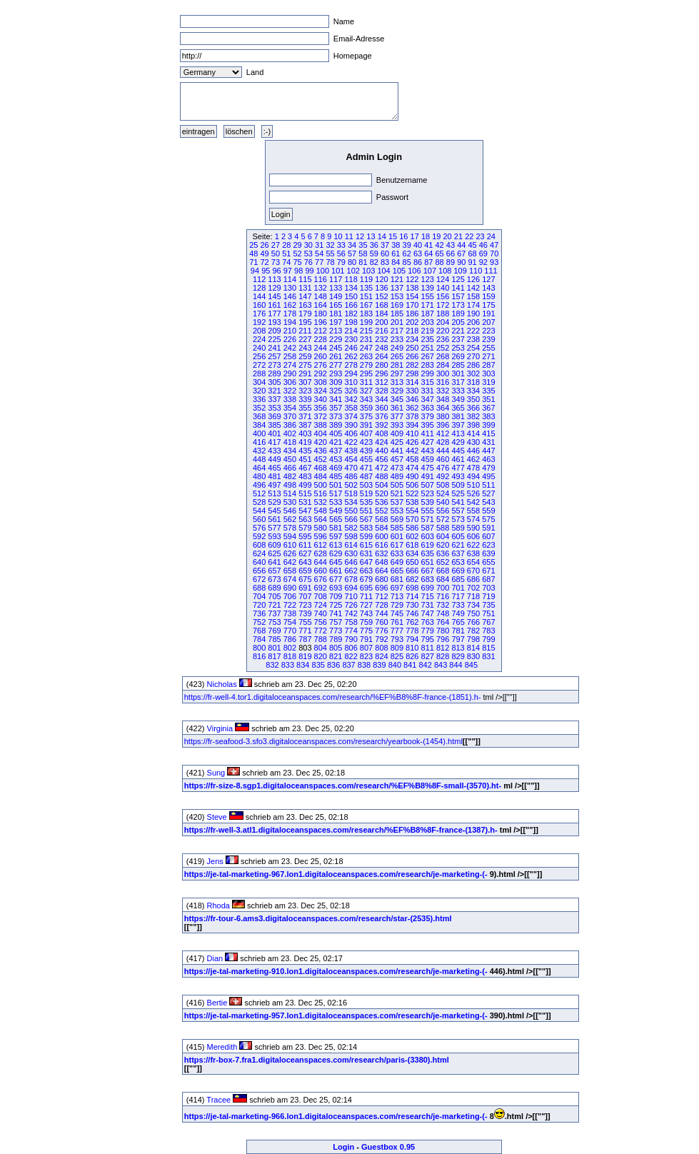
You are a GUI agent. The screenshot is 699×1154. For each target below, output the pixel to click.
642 (289, 562)
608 (259, 545)
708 (320, 596)
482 (289, 476)
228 (320, 339)
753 (274, 622)
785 (274, 639)
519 (366, 493)
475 (427, 467)
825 (397, 656)
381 (457, 416)
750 (473, 613)
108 (444, 270)
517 (335, 493)
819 (304, 656)
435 (304, 450)
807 (366, 647)
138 (412, 288)
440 (381, 450)
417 (274, 442)
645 (335, 562)
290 (289, 373)
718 (473, 596)
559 (488, 510)
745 (397, 613)
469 (335, 467)
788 (320, 639)
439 (366, 450)
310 (350, 382)
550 (350, 510)
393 (397, 425)
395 (427, 425)
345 (397, 399)
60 (385, 253)
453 (335, 459)
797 (457, 639)
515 (304, 493)
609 (274, 545)
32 (330, 245)
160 (259, 305)
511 (488, 485)
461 (457, 459)
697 (397, 587)
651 (427, 562)
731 (427, 605)
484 (320, 476)
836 (333, 665)
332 (442, 390)
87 (428, 262)
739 (304, 613)
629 (335, 553)
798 (473, 639)
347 (427, 399)
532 (320, 502)
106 (414, 270)
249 (397, 347)
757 (335, 622)
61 (395, 253)
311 (366, 382)
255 (488, 347)
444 (442, 450)
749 (457, 613)
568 (381, 519)
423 (366, 442)
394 (412, 425)
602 (412, 536)
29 (297, 245)
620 (442, 545)
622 (473, 545)
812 (442, 647)
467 (304, 467)
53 (308, 253)
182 (350, 313)
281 (397, 365)
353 (274, 407)
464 (259, 467)
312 (381, 382)
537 (397, 502)
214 (350, 330)
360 (381, 407)
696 (381, 587)
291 (304, 373)
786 (289, 639)
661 (335, 570)
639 (488, 553)
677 (335, 579)
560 (259, 519)
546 (289, 510)
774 (350, 630)
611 (304, 545)
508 (442, 485)
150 (350, 296)
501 (335, 485)
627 (304, 553)
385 (274, 425)
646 (350, 562)
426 (412, 442)
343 (366, 399)
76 (308, 262)
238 (473, 339)
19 (436, 236)
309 (335, 382)
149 (335, 296)
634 (412, 553)
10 (337, 236)
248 (381, 347)
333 (457, 390)
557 (457, 510)
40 (417, 245)
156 (442, 296)
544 (259, 510)
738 (289, 613)
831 (488, 656)
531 (304, 502)
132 (320, 288)
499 (304, 485)
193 (274, 322)
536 (381, 502)
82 (374, 262)
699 (427, 587)
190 (473, 313)
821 (335, 656)
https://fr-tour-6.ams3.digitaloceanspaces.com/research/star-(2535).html (318, 918)
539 (427, 502)
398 (473, 425)
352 (259, 407)
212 (320, 330)
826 (412, 656)
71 (253, 262)
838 (364, 665)
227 (304, 339)
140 (442, 288)
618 (412, 545)
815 (488, 647)
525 (457, 493)
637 (457, 553)
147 (304, 296)
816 (259, 656)
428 (442, 442)
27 (275, 245)
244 (320, 347)
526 (473, 493)
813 (457, 647)
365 (457, 407)
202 (412, 322)
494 (473, 476)
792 (381, 639)
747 (427, 613)
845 (471, 665)
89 (450, 262)
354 (289, 407)
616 (381, 545)
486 (350, 476)
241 (274, 347)
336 (259, 399)
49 (265, 253)
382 (473, 416)
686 (473, 579)
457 (397, 459)
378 (412, 416)
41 (428, 245)
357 (335, 407)
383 (488, 416)
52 (297, 253)
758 (350, 622)
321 (274, 390)
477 (457, 467)
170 (412, 305)
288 (259, 373)
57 (352, 253)
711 (366, 596)
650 (412, 562)
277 (335, 365)
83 (385, 262)
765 (457, 622)
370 (289, 416)
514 (289, 493)
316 (442, 382)
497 (274, 485)
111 (490, 270)
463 (488, 459)
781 (457, 630)
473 (397, 467)
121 (397, 279)
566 (350, 519)
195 (304, 322)
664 (381, 570)
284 (442, 365)
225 (274, 339)
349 (457, 399)
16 (403, 236)
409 (397, 433)
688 (259, 587)
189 (457, 313)
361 (397, 407)
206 (473, 322)
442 (412, 450)
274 (289, 365)
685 (457, 579)
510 (473, 485)
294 (350, 373)
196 (320, 322)
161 (274, 305)
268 (442, 356)
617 (397, 545)
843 (440, 665)
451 (304, 459)
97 (287, 270)
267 (427, 356)
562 (289, 519)
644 (320, 562)
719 (488, 596)
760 (381, 622)
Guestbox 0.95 (388, 1147)
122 (412, 279)
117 (335, 279)
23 (480, 236)
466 (289, 467)
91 (472, 262)
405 (335, 433)
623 (488, 545)
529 (274, 502)
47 (494, 245)
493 (457, 476)
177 (274, 313)
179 (304, 313)
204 (442, 322)
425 (397, 442)
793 (397, 639)
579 (304, 527)
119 (366, 279)
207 (488, 322)
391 (366, 425)
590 (473, 527)
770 (289, 630)
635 (427, 553)
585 (397, 527)
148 (320, 296)
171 (427, 305)
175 (488, 305)
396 (442, 425)
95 (265, 270)
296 (381, 373)
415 (488, 433)
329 (397, 390)
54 (319, 253)
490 (412, 476)
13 (370, 236)
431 (488, 442)
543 (488, 502)
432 (259, 450)
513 (274, 493)
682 (412, 579)
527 (488, 493)
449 (274, 459)
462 (473, 459)
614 (350, 545)
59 (374, 253)
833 (287, 665)
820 (320, 656)
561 (274, 519)
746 (412, 613)
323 (304, 390)
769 (274, 630)
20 (447, 236)
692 (320, 587)
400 (259, 433)
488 (381, 476)
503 (366, 485)
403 (304, 433)
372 (320, 416)
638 (473, 553)
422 (350, 442)
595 (304, 536)
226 (289, 339)
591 (488, 527)
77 (319, 262)
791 (366, 639)
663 (366, 570)
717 (457, 596)
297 (397, 373)
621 (457, 545)
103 (368, 270)
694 (350, 587)
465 (274, 467)
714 (412, 596)
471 (366, 467)
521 (397, 493)
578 (289, 527)
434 (289, 450)
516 (320, 493)
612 (320, 545)
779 (427, 630)
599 (366, 536)
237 (457, 339)
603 (427, 536)
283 (427, 365)
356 (320, 407)
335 (488, 390)
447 (488, 450)
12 (360, 236)
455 (366, 459)
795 (427, 639)
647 (366, 562)
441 (397, 450)
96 (276, 270)
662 (350, 570)
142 (473, 288)
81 (362, 262)
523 (427, 493)
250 (412, 347)
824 (381, 656)
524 (442, 493)
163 (304, 305)
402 (289, 433)
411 (427, 433)
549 (335, 510)
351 (488, 399)
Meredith (222, 1047)
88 (440, 262)
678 (350, 579)
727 (366, 605)
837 (348, 665)
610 (289, 545)
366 (473, 407)
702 (473, 587)
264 (381, 356)
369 (274, 416)
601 (397, 536)
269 (457, 356)
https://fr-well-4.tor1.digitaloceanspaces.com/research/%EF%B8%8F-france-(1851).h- (332, 697)
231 (366, 339)
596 (320, 536)
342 (350, 399)
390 (350, 425)
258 (289, 356)
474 (412, 467)
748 (442, 613)
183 (366, 313)
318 (473, 382)
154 (412, 296)
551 (366, 510)
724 (320, 605)
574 (473, 519)
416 (259, 442)
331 (427, 390)
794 (412, 639)
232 (381, 339)
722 (289, 605)
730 (412, 605)
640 (259, 562)
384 (259, 425)
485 (335, 476)
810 (412, 647)
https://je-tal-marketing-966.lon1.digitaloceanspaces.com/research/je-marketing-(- (336, 1116)
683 (427, 579)
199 (366, 322)
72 (265, 262)
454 (350, 459)
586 (412, 527)
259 (304, 356)
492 (442, 476)
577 (274, 527)
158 (473, 296)
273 (274, 365)
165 (335, 305)
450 (289, 459)
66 (450, 253)
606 (473, 536)
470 (350, 467)
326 (350, 390)
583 (366, 527)
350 (473, 399)
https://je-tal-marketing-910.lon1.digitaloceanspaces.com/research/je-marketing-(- (336, 971)
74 (286, 262)
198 (350, 322)
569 (397, 519)
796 (442, 639)
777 (397, 630)
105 (399, 270)
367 (488, 407)
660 (320, 570)
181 (335, 313)
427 (427, 442)
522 (412, 493)
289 (274, 373)
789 (335, 639)
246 (350, 347)
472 (381, 467)
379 (427, 416)
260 (320, 356)
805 (335, 647)
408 (381, 433)
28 (286, 245)
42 (440, 245)
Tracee (218, 1099)
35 (362, 245)
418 (289, 442)
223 (488, 330)
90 (461, 262)
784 (259, 639)
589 (457, 527)
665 (397, 570)
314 (412, 382)
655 (488, 562)
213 (335, 330)
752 (259, 622)
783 (488, 630)
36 (374, 245)
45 (472, 245)
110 (475, 270)
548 (320, 510)
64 (428, 253)
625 (274, 553)
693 (335, 587)
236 (442, 339)
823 (366, 656)
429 (457, 442)
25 (253, 245)
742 (350, 613)
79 (341, 262)
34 (352, 245)
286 (473, 365)
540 (442, 502)
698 (412, 587)
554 (412, 510)
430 (473, 442)
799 (488, 639)
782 (473, 630)
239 (488, 339)
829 (457, 656)
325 (335, 390)
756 (320, 622)
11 (349, 236)
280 (381, 365)
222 (473, 330)
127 (488, 279)
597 (335, 536)
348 (442, 399)
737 (274, 613)
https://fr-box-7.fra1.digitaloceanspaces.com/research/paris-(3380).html (316, 1059)
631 (366, 553)
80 (352, 262)
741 (335, 613)
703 (488, 587)
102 (353, 270)
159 (488, 296)
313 (397, 382)
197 (335, 322)
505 (397, 485)
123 (427, 279)
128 (259, 288)
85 (407, 262)
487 (366, 476)
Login (343, 1147)
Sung (216, 772)
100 (322, 270)
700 (442, 587)
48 (253, 253)
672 (259, 579)
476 (442, 467)
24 (491, 236)
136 (381, 288)
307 (304, 382)
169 (397, 305)
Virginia (220, 728)
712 (381, 596)
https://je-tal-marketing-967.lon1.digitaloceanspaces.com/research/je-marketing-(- (336, 874)
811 (427, 647)
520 (381, 493)
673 (274, 579)
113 (274, 279)
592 (259, 536)
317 (457, 382)
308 (320, 382)
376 (381, 416)
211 (304, 330)
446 (473, 450)
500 (320, 485)
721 (274, 605)
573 (457, 519)
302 (473, 373)
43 (450, 245)
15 (392, 236)
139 (427, 288)
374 (350, 416)
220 (442, 330)
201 (397, 322)
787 (304, 639)
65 (440, 253)
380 (442, 416)
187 (427, 313)
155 (427, 296)
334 (473, 390)
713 (397, 596)
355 (304, 407)
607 (488, 536)
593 (274, 536)
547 (304, 510)
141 (457, 288)
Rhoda (218, 905)
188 (442, 313)
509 (457, 485)
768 (259, 630)
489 (397, 476)
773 (335, 630)
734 (473, 605)
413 (457, 433)
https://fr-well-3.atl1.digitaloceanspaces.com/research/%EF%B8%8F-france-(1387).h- (341, 830)
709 (335, 596)
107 (429, 270)
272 (259, 365)
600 (381, 536)
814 (473, 647)
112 (259, 279)
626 (289, 553)
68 (472, 253)
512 (259, 493)
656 (259, 570)
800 (259, 647)
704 (259, 596)
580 (320, 527)
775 (366, 630)
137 (397, 288)
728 (381, 605)
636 (442, 553)
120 (381, 279)
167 (366, 305)
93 (494, 262)
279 (366, 365)
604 (442, 536)
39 (407, 245)
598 (350, 536)
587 (427, 527)
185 (397, 313)
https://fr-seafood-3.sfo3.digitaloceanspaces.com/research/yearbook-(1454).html (323, 741)
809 (397, 647)
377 (397, 416)
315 (427, 382)
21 (458, 236)
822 (350, 656)
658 (289, 570)
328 (381, 390)
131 (304, 288)
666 (412, 570)
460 (442, 459)
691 (304, 587)
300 (442, 373)
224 (259, 339)
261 (335, 356)
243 (304, 347)
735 (488, 605)
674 (289, 579)
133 (335, 288)
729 (397, 605)
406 (350, 433)
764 (442, 622)
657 (274, 570)
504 (381, 485)
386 (289, 425)
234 (412, 339)
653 (457, 562)
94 (255, 270)
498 (289, 485)
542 (473, 502)
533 (335, 502)
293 (335, 373)
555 (427, 510)
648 (381, 562)
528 (259, 502)
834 (302, 665)
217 (397, 330)
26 (265, 245)
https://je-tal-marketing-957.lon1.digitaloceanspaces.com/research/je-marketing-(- (336, 1015)
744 (381, 613)
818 (289, 656)
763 (427, 622)
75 (297, 262)
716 (442, 596)
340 (320, 399)
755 (304, 622)
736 (259, 613)
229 (335, 339)
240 (259, 347)
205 (457, 322)
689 (274, 587)
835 (318, 665)
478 (473, 467)
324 (320, 390)
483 (304, 476)
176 (259, 313)
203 (427, 322)
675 (304, 579)
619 (427, 545)
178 (289, 313)
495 (488, 476)
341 (335, 399)
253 (457, 347)
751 (488, 613)
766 (473, 622)
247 (366, 347)
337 (274, 399)
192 (259, 322)
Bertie (217, 1002)
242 (289, 347)
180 (320, 313)
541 (457, 502)
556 (442, 510)
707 (304, 596)
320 (259, 390)
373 (335, 416)
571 (427, 519)
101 (337, 270)
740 (320, 613)
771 (304, 630)
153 (397, 296)
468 (320, 467)
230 (350, 339)
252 (442, 347)
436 (320, 450)
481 (274, 476)
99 (309, 270)
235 (427, 339)
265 (397, 356)
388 (320, 425)
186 (412, 313)
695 (366, 587)
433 (274, 450)
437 (335, 450)
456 (381, 459)
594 (289, 536)
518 (350, 493)
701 (457, 587)
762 (412, 622)
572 (442, 519)
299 (427, 373)
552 (381, 510)
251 (427, 347)
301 (457, 373)
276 (320, 365)
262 (350, 356)
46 (483, 245)
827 (427, 656)
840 (394, 665)
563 (304, 519)
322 (289, 390)
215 (366, 330)
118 (350, 279)
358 (350, 407)
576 (259, 527)
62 (407, 253)
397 (457, 425)
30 (308, 245)
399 (488, 425)
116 (320, 279)
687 (488, 579)
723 (304, 605)
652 (442, 562)
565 (335, 519)
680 (381, 579)
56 (341, 253)
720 (259, 605)
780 (442, 630)
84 (395, 262)
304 (259, 382)
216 (381, 330)
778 (412, 630)
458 (412, 459)
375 (366, 416)
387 (304, 425)
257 (274, 356)
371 (304, 416)
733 (457, 605)
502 (350, 485)
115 (304, 279)
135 (366, 288)
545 (274, 510)
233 (397, 339)
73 (275, 262)
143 (488, 288)
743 (366, 613)
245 (335, 347)
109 (459, 270)
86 (417, 262)
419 (304, 442)
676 (320, 579)
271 (488, 356)
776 (381, 630)
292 (320, 373)
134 (350, 288)
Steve (217, 817)
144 (259, 296)
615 (366, 545)
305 (274, 382)
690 (289, 587)
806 (350, 647)
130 (289, 288)
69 (483, 253)
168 (381, 305)
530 (289, 502)
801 (274, 647)
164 (320, 305)
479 (488, 467)
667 (427, 570)
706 (289, 596)
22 (469, 236)
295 (366, 373)
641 (274, 562)
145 (274, 296)
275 (304, 365)
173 (457, 305)
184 (381, 313)
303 (488, 373)
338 (289, 399)
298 (412, 373)
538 (412, 502)
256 (259, 356)
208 (259, 330)
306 (289, 382)
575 (488, 519)
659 (304, 570)
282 (412, 365)
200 (381, 322)
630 (350, 553)
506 (412, 485)
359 (366, 407)
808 (381, 647)
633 (397, 553)
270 (473, 356)
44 (461, 245)
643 (304, 562)
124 (442, 279)
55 (330, 253)
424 (381, 442)
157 (457, 296)
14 (382, 236)
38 (395, 245)
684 (442, 579)
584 (381, 527)
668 (442, 570)
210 (289, 330)
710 (350, 596)
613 (335, 545)
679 (366, 579)
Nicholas (222, 684)
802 (289, 647)
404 (320, 433)
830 (473, 656)
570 (412, 519)
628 (320, 553)
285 (457, 365)
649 (397, 562)
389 (335, 425)
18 (425, 236)
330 (412, 390)
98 (298, 270)
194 (289, 322)
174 (473, 305)
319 (488, 382)
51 (286, 253)
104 (383, 270)
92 (483, 262)
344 (381, 399)
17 (415, 236)
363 (427, 407)
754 (289, 622)
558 (473, 510)
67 (461, 253)
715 (427, 596)
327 (366, 390)
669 (457, 570)
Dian (215, 958)
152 (381, 296)
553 (397, 510)
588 (442, 527)
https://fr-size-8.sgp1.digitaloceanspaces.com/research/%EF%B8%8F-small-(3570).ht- (342, 785)
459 (427, 459)
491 (427, 476)
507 (427, 485)
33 (341, 245)
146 (289, 296)
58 (362, 253)
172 (442, 305)
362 (412, 407)
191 (488, 313)
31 (319, 245)
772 (320, 630)
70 (494, 253)
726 (350, 605)
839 (379, 665)
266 (412, 356)
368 (259, 416)
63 (417, 253)
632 (381, 553)
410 (412, 433)
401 (274, 433)
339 (304, 399)
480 (259, 476)
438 (350, 450)
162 (289, 305)
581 (335, 527)
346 (412, 399)
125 (457, 279)
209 (274, 330)
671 (488, 570)
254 (473, 347)
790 (350, 639)
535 (366, 502)
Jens (215, 861)
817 (274, 656)
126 (473, 279)
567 (366, 519)
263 (366, 356)
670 (473, 570)
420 (320, 442)
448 (259, 459)
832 (272, 665)
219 (427, 330)
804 (320, 647)
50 (275, 253)
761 (397, 622)
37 (385, 245)
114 (289, 279)
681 (397, 579)
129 (274, 288)
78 (330, 262)
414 (473, 433)
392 (381, 425)
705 (274, 596)
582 (350, 527)
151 (366, 296)
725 (335, 605)
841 (409, 665)
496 (259, 485)
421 (335, 442)
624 (259, 553)
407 (366, 433)
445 (457, 450)
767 (488, 622)
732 (442, 605)
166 (350, 305)
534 (350, 502)
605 (457, 536)
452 (320, 459)
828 (442, 656)
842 (424, 665)
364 (442, 407)
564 (320, 519)
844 (455, 665)
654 (473, 562)
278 (350, 365)
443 (427, 450)
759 (366, 622)
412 (442, 433)
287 (488, 365)
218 (412, 330)
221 (457, 330)
